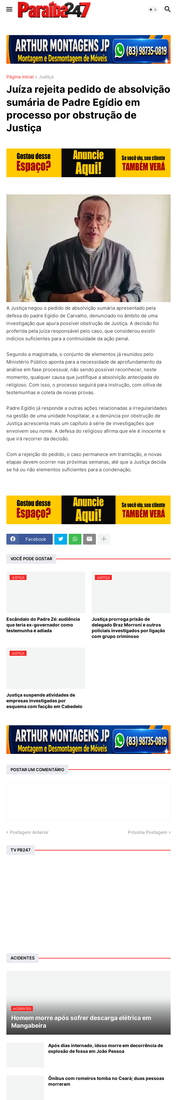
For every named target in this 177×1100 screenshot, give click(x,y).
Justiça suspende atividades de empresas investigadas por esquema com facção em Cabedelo (44, 700)
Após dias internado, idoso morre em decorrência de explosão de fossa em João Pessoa (105, 1048)
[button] (9, 9)
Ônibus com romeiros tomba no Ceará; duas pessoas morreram (106, 1081)
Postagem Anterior (29, 832)
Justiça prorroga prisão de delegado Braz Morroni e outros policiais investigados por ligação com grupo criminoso (128, 627)
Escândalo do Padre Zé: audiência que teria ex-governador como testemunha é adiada (43, 624)
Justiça (46, 77)
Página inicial (20, 77)
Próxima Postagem (147, 832)
